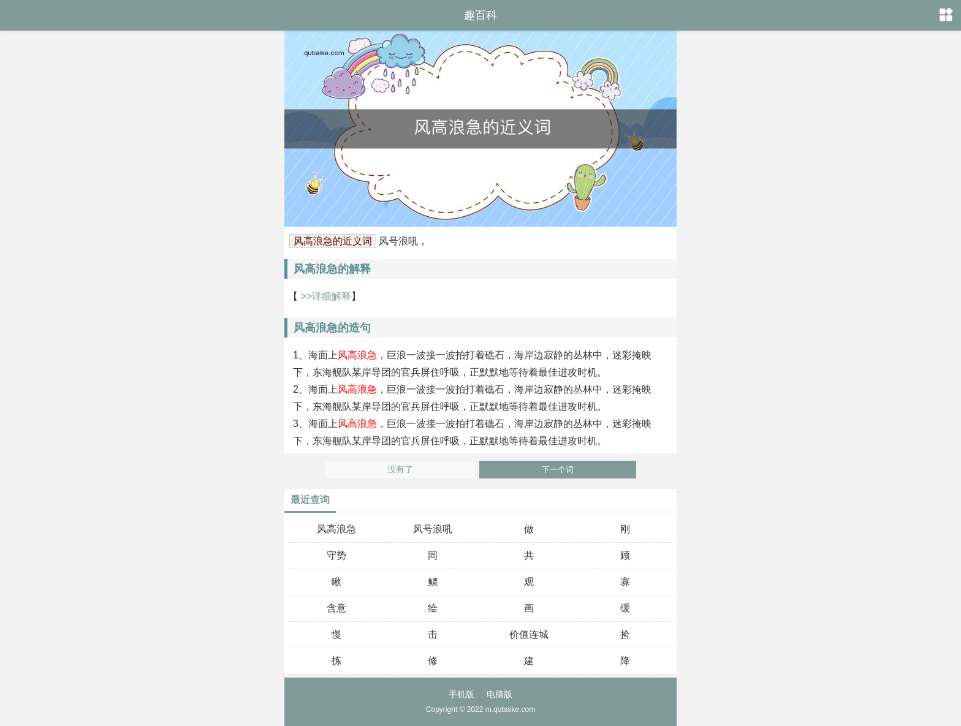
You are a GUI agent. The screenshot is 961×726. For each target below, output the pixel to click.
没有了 (400, 469)
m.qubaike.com (510, 709)
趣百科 (480, 15)
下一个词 (558, 469)
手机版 (461, 694)
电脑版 (499, 694)
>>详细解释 (324, 296)
